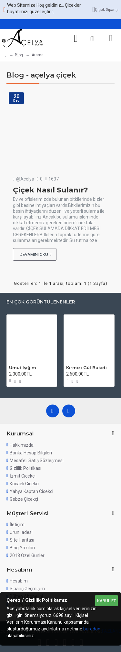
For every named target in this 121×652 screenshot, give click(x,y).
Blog (19, 55)
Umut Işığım (22, 367)
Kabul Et (106, 600)
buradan (91, 628)
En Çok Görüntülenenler (40, 302)
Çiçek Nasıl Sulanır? (50, 190)
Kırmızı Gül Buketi (86, 367)
